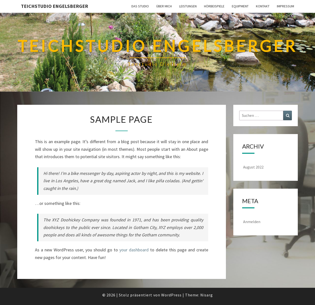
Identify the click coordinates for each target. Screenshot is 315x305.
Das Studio (140, 6)
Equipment (240, 6)
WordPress (171, 294)
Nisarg (206, 294)
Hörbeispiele (214, 6)
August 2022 (253, 167)
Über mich (164, 6)
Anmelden (251, 221)
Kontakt (262, 6)
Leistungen (188, 6)
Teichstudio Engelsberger (54, 6)
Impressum (285, 6)
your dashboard (134, 250)
